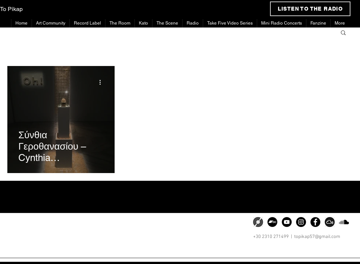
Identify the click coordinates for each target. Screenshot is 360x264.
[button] (343, 33)
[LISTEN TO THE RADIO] (310, 8)
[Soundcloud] (344, 222)
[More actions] (102, 82)
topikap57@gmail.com (317, 237)
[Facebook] (315, 222)
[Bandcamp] (272, 222)
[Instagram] (301, 222)
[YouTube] (287, 222)
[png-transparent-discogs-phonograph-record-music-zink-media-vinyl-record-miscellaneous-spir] (258, 222)
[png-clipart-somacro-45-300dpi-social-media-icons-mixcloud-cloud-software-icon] (330, 222)
